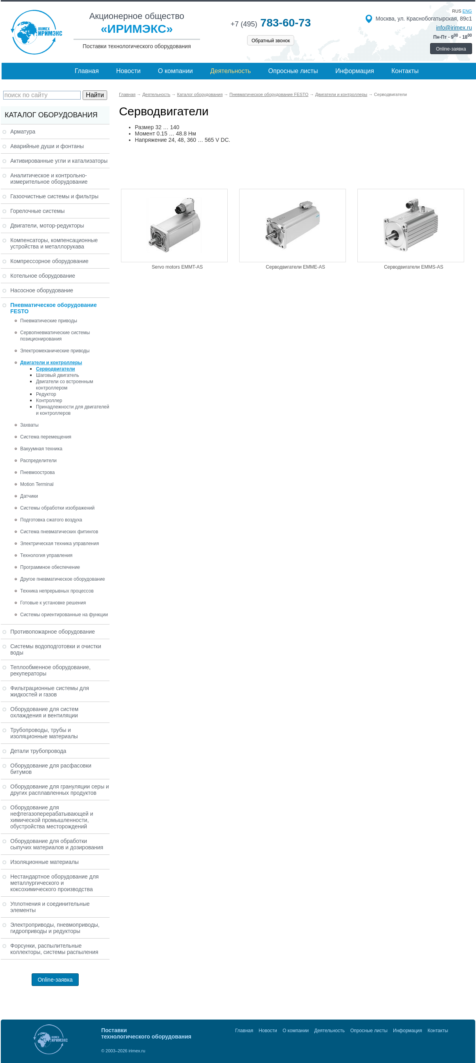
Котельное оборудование (42, 276)
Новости (128, 71)
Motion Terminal (36, 484)
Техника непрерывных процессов (57, 591)
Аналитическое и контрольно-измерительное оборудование (49, 178)
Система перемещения (45, 437)
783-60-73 (270, 23)
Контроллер (49, 400)
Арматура (22, 131)
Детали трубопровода (38, 751)
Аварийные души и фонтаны (47, 146)
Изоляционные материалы (44, 862)
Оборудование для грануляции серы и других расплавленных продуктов (59, 789)
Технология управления (46, 555)
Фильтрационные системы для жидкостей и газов (49, 691)
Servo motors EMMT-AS (177, 267)
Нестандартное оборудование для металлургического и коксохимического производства (54, 882)
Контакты (405, 71)
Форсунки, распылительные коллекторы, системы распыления (54, 949)
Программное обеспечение (50, 567)
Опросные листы (293, 71)
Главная (87, 71)
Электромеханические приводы (55, 351)
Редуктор (46, 394)
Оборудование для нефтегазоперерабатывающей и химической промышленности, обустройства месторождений (51, 817)
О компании (175, 71)
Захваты (29, 425)
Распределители (38, 460)
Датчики (29, 496)
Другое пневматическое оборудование (62, 579)
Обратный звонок (270, 40)
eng (467, 11)
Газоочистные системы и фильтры (54, 196)
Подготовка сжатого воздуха (51, 520)
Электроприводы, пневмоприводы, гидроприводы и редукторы (55, 928)
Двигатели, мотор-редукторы (47, 225)
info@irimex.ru (454, 27)
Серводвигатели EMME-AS (295, 267)
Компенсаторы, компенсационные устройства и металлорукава (54, 243)
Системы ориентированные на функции (64, 614)
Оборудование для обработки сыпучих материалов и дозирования (56, 844)
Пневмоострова (37, 472)
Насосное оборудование (41, 290)
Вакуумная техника (41, 449)
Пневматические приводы (48, 321)
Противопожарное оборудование (52, 631)
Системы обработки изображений (57, 508)
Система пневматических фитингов (59, 531)
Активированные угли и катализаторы (59, 161)
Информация (354, 71)
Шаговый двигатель (57, 375)
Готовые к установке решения (53, 603)
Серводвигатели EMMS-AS (413, 267)
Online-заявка (451, 49)
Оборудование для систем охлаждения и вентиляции (44, 712)
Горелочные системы (37, 211)
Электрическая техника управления (59, 543)
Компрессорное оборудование (49, 261)
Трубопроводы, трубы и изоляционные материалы (44, 733)
